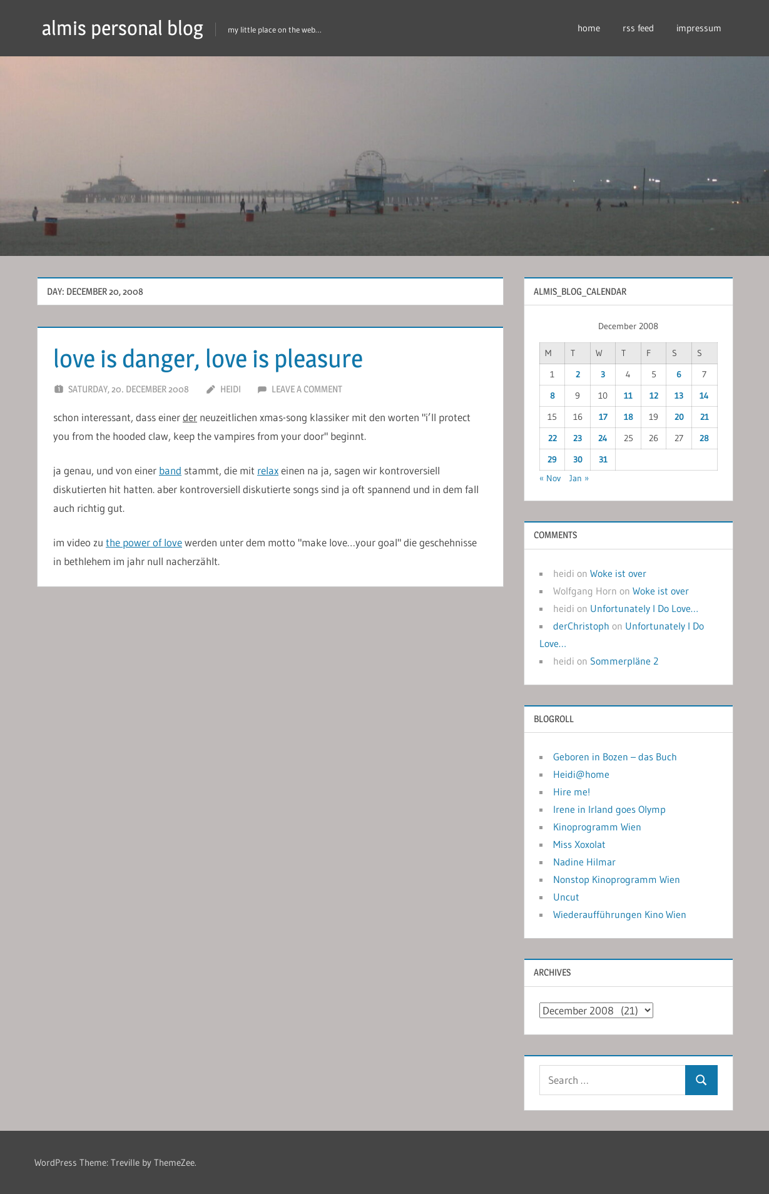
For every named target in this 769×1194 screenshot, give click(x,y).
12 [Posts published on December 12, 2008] (653, 395)
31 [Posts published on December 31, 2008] (603, 459)
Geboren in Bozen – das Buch (615, 756)
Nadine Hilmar (584, 861)
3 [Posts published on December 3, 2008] (603, 374)
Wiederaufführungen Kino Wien (619, 914)
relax (267, 470)
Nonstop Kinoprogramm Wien (616, 879)
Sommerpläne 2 (624, 661)
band (170, 470)
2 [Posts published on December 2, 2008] (578, 374)
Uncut (566, 896)
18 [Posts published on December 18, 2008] (628, 416)
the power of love (144, 542)
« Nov (550, 478)
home (589, 28)
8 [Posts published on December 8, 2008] (552, 395)
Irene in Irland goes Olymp (609, 809)
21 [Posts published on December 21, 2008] (704, 416)
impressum (698, 28)
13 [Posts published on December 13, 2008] (679, 395)
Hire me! (571, 791)
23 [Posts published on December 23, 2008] (577, 438)
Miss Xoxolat (579, 844)
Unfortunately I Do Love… (644, 608)
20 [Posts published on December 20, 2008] (679, 416)
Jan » (579, 478)
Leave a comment (307, 389)
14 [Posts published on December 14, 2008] (704, 395)
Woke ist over (618, 573)
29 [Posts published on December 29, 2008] (552, 459)
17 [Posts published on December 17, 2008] (603, 416)
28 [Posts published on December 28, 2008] (704, 438)
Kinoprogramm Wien (597, 826)
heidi (230, 389)
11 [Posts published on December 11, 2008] (628, 395)
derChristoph (581, 626)
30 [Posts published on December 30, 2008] (578, 459)
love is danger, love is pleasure (208, 358)
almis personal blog (122, 28)
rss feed (638, 28)
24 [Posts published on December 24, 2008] (603, 438)
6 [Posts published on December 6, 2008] (678, 374)
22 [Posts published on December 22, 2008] (552, 438)
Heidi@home (581, 774)
